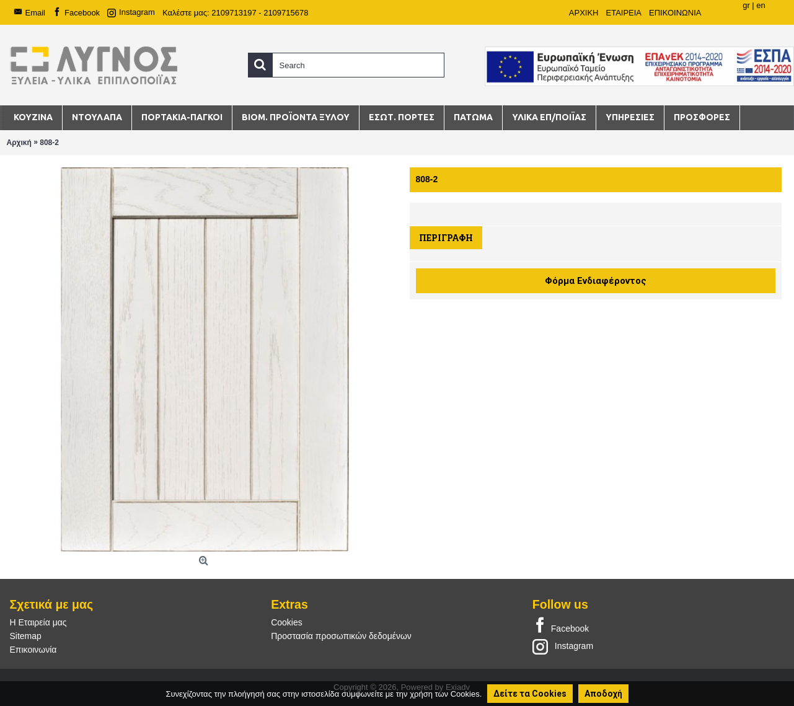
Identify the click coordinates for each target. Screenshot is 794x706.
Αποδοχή (603, 694)
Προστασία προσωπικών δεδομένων (341, 636)
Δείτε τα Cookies (530, 694)
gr (746, 5)
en (760, 5)
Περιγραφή (446, 238)
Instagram (562, 646)
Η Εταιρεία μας (38, 622)
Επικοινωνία (33, 650)
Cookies (286, 622)
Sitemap (26, 636)
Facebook (560, 626)
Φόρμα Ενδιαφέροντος (595, 280)
